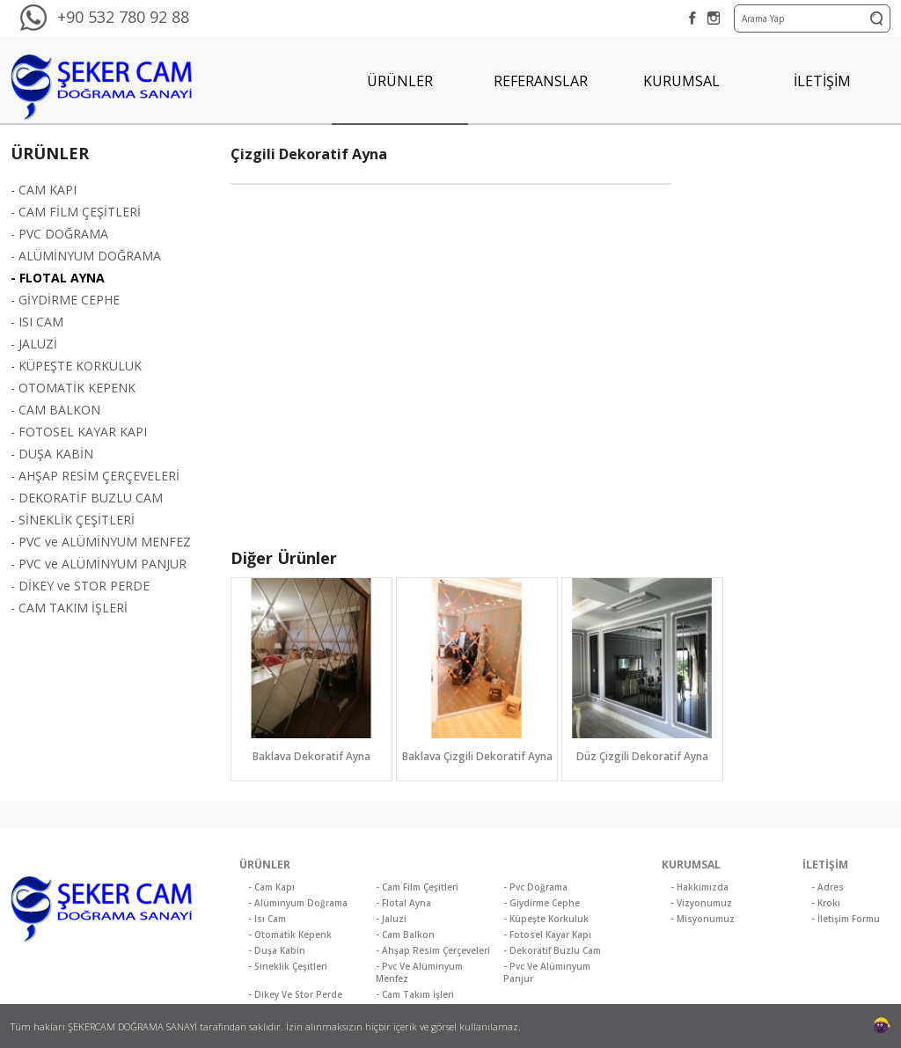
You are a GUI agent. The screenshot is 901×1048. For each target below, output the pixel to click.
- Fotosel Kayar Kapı (547, 934)
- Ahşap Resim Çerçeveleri (433, 950)
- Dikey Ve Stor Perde (295, 994)
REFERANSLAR (541, 81)
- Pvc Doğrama (535, 887)
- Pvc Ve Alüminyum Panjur (546, 972)
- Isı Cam (267, 918)
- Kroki (825, 903)
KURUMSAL (681, 81)
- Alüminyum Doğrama (298, 903)
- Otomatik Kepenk (290, 934)
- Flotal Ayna (403, 903)
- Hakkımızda (699, 887)
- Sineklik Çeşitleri (287, 966)
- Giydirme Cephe (541, 903)
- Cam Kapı (271, 887)
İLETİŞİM (822, 81)
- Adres (827, 887)
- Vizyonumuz (701, 903)
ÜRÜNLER (400, 81)
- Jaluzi (391, 918)
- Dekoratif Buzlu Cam (552, 950)
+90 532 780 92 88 (123, 16)
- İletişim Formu (845, 918)
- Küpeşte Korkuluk (546, 918)
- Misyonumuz (702, 918)
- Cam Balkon (405, 934)
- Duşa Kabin (276, 950)
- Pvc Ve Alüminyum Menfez (419, 972)
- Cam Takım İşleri (415, 994)
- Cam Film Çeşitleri (417, 887)
